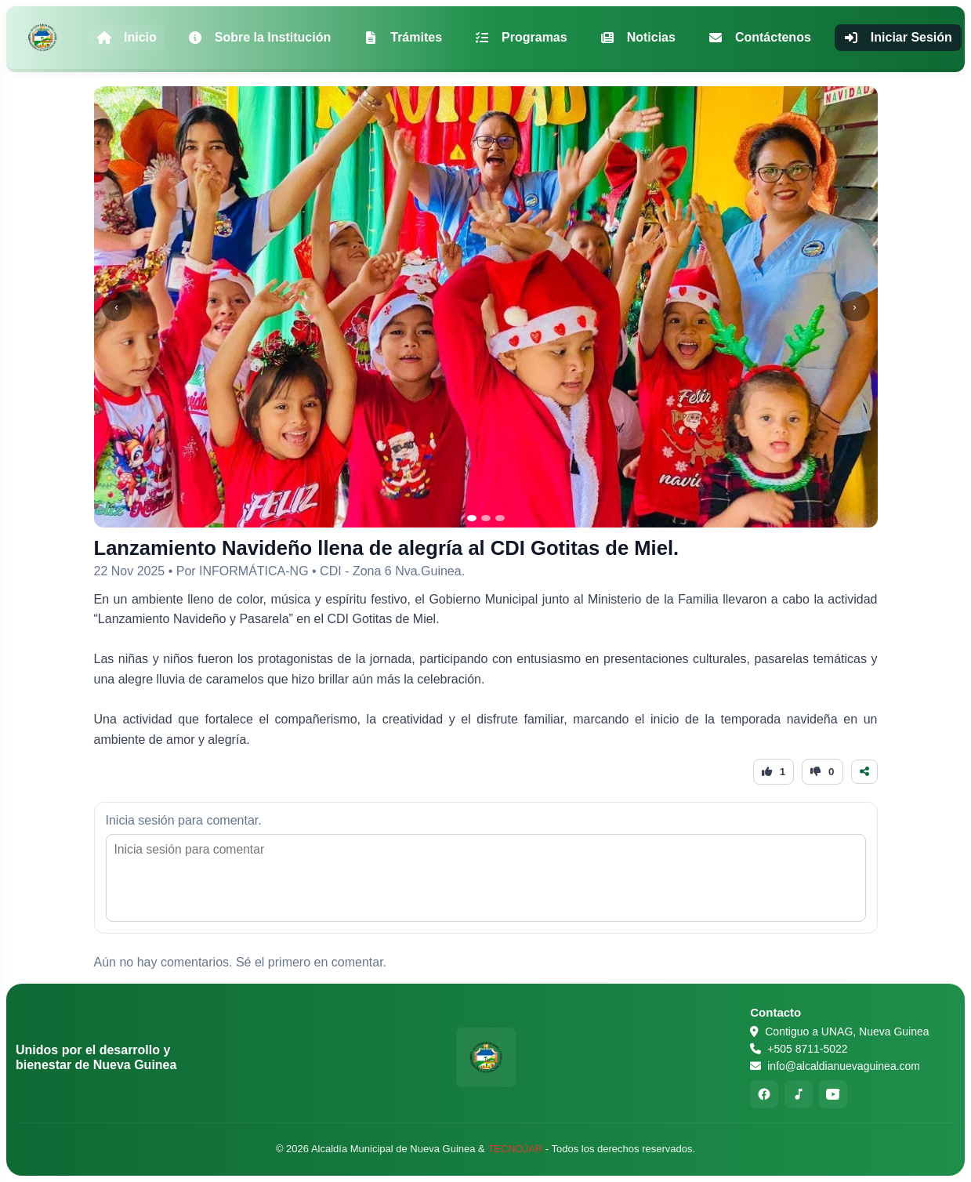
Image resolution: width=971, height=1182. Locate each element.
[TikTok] (798, 1094)
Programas (521, 37)
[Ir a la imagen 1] (471, 518)
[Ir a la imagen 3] (500, 518)
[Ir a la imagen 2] (486, 518)
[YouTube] (833, 1094)
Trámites (403, 37)
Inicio (127, 37)
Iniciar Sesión (898, 37)
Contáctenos (759, 37)
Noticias (638, 37)
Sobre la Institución (259, 37)
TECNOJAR (514, 1149)
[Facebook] (764, 1094)
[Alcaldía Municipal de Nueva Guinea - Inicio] (42, 38)
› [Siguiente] (854, 307)
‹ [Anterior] (116, 307)
